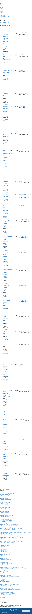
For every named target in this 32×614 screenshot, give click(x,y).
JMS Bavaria (23, 32)
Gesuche (6, 203)
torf (21, 342)
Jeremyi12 (5, 347)
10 (4, 176)
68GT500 (23, 473)
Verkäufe (6, 104)
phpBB (6, 605)
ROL (22, 181)
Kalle (22, 54)
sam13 (6, 476)
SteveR (6, 162)
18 (4, 412)
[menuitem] (1, 5)
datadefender (23, 132)
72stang (6, 446)
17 (4, 411)
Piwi (5, 48)
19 (4, 414)
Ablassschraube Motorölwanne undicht (7, 72)
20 (4, 415)
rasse (6, 426)
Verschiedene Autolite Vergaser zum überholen (6, 318)
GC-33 (6, 138)
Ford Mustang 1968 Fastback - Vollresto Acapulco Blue (5, 369)
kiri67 (6, 336)
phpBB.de (13, 606)
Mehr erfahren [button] (4, 612)
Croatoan (23, 106)
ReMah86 (5, 399)
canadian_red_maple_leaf (8, 199)
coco (6, 376)
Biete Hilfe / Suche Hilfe (5, 354)
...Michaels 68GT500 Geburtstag (6, 134)
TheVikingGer (5, 461)
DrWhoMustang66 (6, 59)
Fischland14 (5, 188)
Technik (6, 52)
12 (4, 179)
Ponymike (5, 210)
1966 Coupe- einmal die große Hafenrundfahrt (7, 393)
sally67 (22, 205)
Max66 (6, 114)
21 (4, 417)
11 (4, 177)
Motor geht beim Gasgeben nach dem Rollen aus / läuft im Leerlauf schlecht (5, 39)
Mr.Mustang (5, 76)
